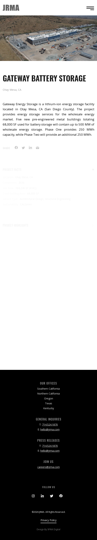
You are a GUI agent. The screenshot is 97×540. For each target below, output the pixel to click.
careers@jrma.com (48, 467)
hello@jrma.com (50, 429)
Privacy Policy (48, 520)
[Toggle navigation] (89, 8)
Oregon (48, 398)
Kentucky (48, 408)
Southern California (48, 388)
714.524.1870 (50, 424)
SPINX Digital (53, 529)
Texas (48, 403)
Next (90, 38)
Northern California (48, 393)
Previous (7, 38)
